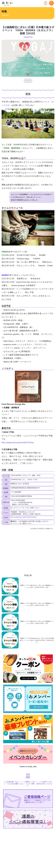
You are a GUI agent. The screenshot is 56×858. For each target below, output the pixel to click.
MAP (38, 488)
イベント (28, 81)
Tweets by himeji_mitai (28, 766)
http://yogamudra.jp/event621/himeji (18, 442)
